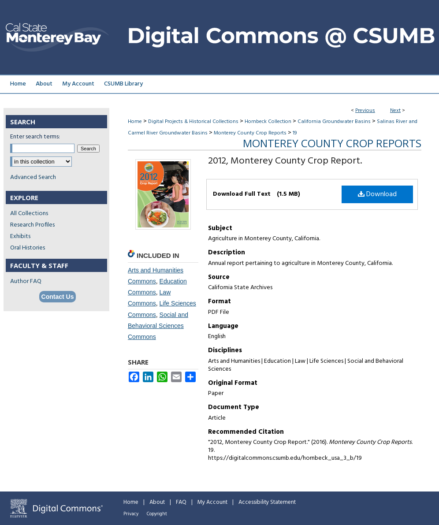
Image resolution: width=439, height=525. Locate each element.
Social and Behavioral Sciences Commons (158, 325)
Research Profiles (32, 225)
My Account (212, 502)
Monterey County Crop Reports (250, 133)
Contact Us (57, 296)
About (157, 502)
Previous (365, 110)
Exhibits (20, 236)
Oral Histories (27, 248)
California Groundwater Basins (334, 121)
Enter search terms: (35, 137)
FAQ (181, 502)
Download (377, 194)
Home (135, 121)
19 (295, 133)
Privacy (130, 514)
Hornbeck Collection (268, 121)
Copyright (157, 514)
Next (395, 110)
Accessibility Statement (267, 502)
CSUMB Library (123, 84)
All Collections (29, 214)
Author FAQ (25, 281)
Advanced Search (33, 177)
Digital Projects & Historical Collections (193, 121)
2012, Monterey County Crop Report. (285, 161)
